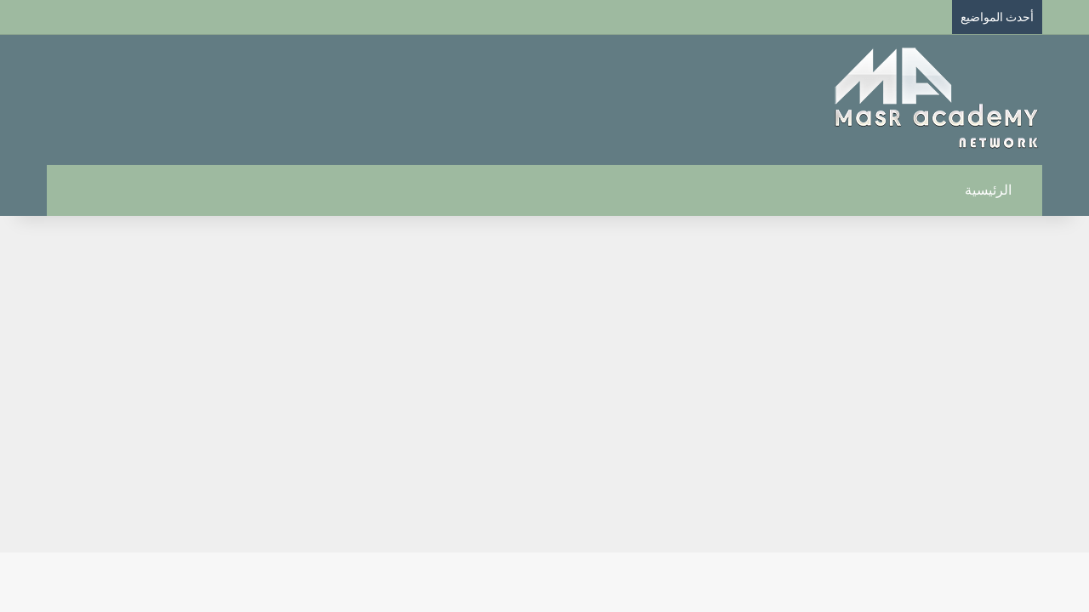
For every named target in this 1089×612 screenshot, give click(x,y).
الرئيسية (997, 190)
